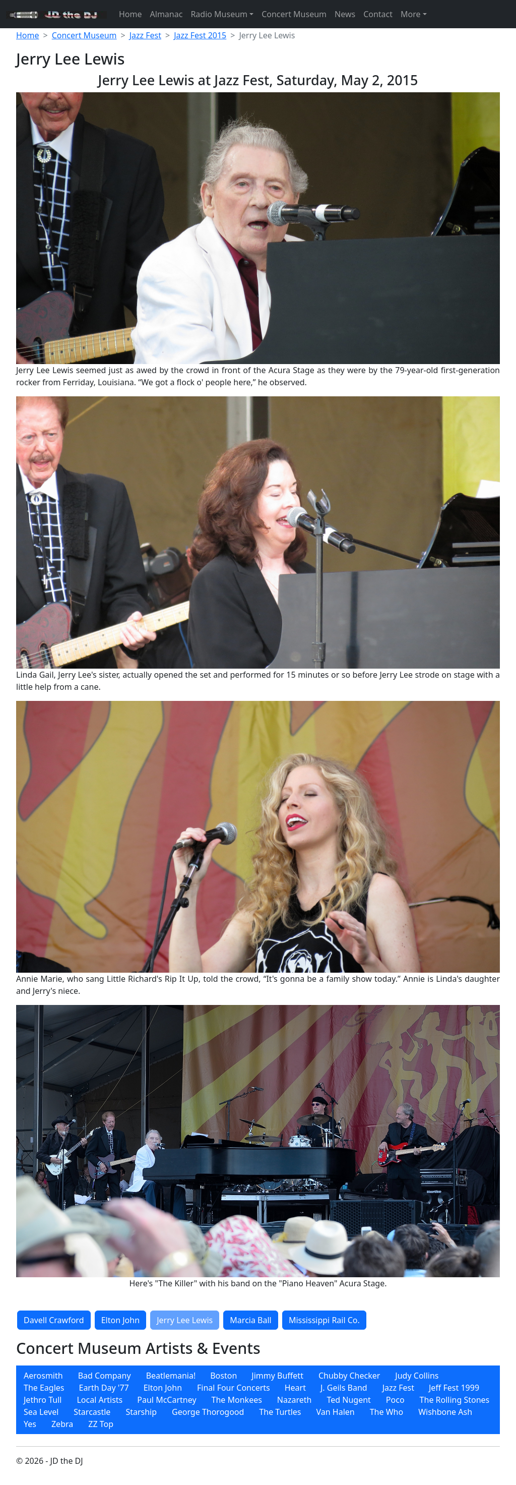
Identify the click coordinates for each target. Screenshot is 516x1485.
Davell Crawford (54, 1320)
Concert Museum (294, 14)
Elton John (120, 1320)
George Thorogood (208, 1411)
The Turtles (280, 1411)
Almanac (166, 14)
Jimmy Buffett (277, 1375)
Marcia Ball (250, 1320)
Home (130, 14)
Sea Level (41, 1411)
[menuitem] (43, 1376)
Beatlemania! (171, 1375)
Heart (295, 1387)
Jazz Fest (145, 35)
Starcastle (92, 1411)
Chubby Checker (349, 1375)
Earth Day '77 (104, 1387)
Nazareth (294, 1399)
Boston (223, 1375)
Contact (378, 14)
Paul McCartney (166, 1399)
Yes (30, 1424)
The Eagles (44, 1387)
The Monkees (237, 1399)
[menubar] (258, 1400)
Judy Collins (416, 1375)
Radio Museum (218, 14)
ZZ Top (100, 1424)
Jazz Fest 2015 (200, 35)
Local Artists (99, 1399)
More (411, 14)
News (345, 14)
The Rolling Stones (455, 1399)
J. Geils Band (343, 1387)
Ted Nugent (348, 1399)
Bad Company (104, 1375)
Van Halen (335, 1411)
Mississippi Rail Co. (324, 1320)
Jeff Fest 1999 (454, 1387)
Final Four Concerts (233, 1387)
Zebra (62, 1424)
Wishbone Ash (445, 1411)
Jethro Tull (42, 1399)
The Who (386, 1411)
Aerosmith (43, 1375)
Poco (395, 1399)
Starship (141, 1411)
